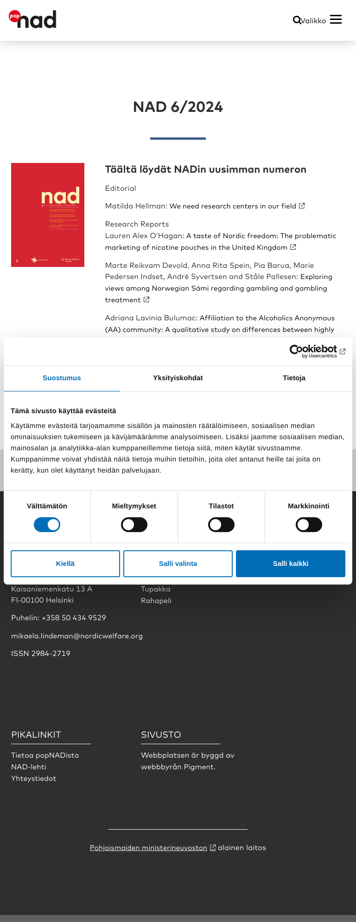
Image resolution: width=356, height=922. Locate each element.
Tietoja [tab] (294, 378)
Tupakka (156, 596)
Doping (155, 584)
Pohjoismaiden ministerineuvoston (148, 854)
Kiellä (65, 563)
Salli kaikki (291, 563)
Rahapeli (156, 607)
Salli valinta (178, 563)
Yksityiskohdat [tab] (178, 378)
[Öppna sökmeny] (297, 20)
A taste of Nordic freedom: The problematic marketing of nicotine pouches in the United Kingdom (207, 245)
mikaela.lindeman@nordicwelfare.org (79, 642)
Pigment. (200, 773)
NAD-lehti (29, 773)
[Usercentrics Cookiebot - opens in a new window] (304, 351)
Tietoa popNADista (46, 762)
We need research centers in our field (236, 205)
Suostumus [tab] (62, 378)
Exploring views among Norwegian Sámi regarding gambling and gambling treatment (223, 297)
